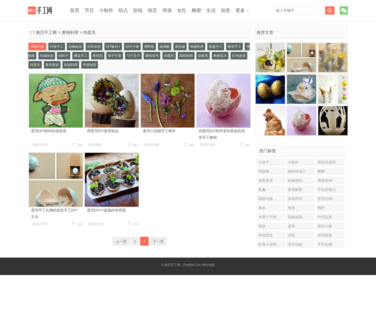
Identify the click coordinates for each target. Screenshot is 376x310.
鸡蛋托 (169, 56)
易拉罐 (180, 46)
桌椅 (291, 226)
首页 (74, 10)
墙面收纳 (325, 180)
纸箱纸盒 (47, 56)
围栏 (321, 208)
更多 (240, 10)
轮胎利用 (71, 65)
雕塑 (196, 10)
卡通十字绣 (267, 217)
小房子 (263, 162)
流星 (291, 235)
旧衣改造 (94, 46)
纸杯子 (63, 56)
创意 (225, 10)
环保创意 (89, 65)
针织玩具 (325, 217)
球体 (262, 226)
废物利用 (70, 32)
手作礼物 (325, 244)
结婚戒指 (295, 217)
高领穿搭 (295, 199)
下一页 (158, 241)
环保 (167, 10)
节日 (89, 10)
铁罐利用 (197, 46)
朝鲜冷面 (265, 199)
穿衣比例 (325, 199)
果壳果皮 (52, 65)
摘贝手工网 (46, 32)
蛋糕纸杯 (186, 56)
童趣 (262, 189)
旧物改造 (75, 46)
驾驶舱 (263, 171)
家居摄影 (295, 189)
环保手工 (56, 46)
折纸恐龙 (265, 235)
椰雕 (321, 171)
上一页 (121, 241)
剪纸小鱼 (325, 226)
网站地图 (208, 265)
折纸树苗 (325, 235)
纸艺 (152, 10)
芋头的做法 (327, 189)
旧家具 (203, 56)
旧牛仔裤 (132, 46)
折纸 (138, 10)
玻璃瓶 (165, 46)
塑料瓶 (149, 46)
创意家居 (265, 180)
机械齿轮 (295, 180)
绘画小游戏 (267, 244)
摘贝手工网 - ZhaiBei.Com (182, 265)
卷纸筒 (98, 56)
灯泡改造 (239, 56)
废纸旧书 (152, 56)
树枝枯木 (220, 56)
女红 (181, 10)
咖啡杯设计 (297, 171)
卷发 (262, 208)
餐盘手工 (80, 56)
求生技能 (295, 244)
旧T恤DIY (113, 46)
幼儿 (123, 10)
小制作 (106, 10)
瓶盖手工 (215, 46)
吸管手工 (234, 46)
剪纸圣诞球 (327, 162)
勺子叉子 (133, 56)
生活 (211, 10)
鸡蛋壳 (89, 32)
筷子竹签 (114, 56)
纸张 (291, 208)
